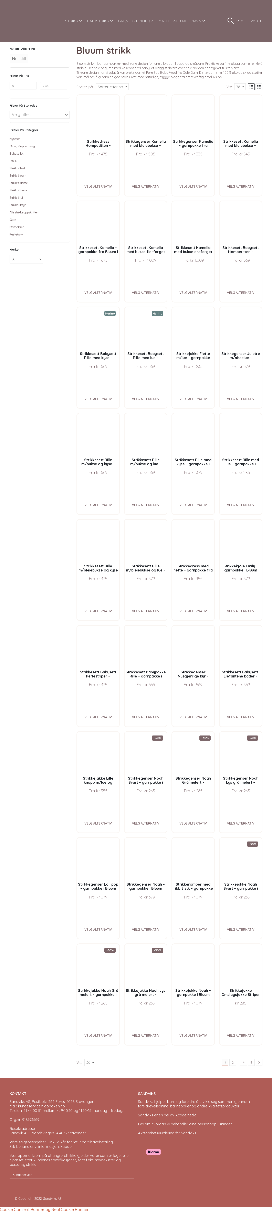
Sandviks (145, 1101)
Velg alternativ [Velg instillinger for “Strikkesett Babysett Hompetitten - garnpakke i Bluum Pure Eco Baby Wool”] (240, 293)
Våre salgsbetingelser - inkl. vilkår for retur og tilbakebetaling (61, 1142)
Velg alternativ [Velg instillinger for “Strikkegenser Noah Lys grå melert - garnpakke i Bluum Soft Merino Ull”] (240, 823)
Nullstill (19, 58)
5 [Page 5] (251, 1062)
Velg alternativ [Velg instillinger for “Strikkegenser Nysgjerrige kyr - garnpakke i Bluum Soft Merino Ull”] (193, 717)
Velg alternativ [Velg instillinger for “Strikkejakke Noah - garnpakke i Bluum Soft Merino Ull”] (193, 1035)
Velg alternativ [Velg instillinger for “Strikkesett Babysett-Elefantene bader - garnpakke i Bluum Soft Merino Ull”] (240, 717)
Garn (13, 220)
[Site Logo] (25, 21)
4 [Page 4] (243, 1062)
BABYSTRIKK (98, 21)
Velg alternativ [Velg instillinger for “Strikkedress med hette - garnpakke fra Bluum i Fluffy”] (193, 611)
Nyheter (15, 139)
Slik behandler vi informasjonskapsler (41, 1146)
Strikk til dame (19, 183)
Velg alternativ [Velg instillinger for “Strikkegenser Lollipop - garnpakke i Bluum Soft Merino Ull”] (98, 929)
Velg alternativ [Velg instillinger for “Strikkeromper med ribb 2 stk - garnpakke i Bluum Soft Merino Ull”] (193, 929)
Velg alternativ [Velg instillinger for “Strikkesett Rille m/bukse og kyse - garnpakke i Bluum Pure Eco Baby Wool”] (98, 505)
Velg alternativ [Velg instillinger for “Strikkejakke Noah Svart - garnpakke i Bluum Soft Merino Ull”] (240, 929)
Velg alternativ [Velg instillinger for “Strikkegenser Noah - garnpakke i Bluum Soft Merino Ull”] (145, 929)
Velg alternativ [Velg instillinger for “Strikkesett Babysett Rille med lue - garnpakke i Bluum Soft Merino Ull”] (145, 399)
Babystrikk (16, 153)
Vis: (229, 87)
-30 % (13, 161)
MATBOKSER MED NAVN (179, 21)
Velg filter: (21, 114)
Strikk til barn (18, 175)
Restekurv (16, 234)
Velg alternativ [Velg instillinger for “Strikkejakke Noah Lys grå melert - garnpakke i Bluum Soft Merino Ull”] (145, 1035)
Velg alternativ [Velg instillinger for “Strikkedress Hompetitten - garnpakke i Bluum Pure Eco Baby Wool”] (98, 186)
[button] (230, 21)
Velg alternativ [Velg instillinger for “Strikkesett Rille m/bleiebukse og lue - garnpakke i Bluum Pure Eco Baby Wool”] (145, 611)
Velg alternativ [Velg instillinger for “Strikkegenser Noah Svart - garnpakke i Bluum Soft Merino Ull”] (145, 823)
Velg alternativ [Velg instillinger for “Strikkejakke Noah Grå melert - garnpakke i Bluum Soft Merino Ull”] (98, 1035)
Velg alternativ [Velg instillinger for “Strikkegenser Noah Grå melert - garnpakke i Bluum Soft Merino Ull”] (193, 823)
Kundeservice (22, 1175)
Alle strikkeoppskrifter (24, 212)
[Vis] (240, 86)
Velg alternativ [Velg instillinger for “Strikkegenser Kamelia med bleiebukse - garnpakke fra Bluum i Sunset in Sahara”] (145, 186)
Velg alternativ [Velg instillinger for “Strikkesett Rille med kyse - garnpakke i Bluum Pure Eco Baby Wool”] (193, 505)
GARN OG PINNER (134, 21)
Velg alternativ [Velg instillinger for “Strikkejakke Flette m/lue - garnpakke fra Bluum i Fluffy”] (193, 399)
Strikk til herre (18, 190)
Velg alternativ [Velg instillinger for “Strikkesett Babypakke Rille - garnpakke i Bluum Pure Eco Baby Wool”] (145, 717)
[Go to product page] (98, 116)
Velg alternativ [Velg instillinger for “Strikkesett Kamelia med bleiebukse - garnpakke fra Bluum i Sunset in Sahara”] (240, 186)
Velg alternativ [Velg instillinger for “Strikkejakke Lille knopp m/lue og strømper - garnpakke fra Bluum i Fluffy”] (98, 823)
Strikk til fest (17, 168)
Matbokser (17, 227)
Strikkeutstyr (18, 205)
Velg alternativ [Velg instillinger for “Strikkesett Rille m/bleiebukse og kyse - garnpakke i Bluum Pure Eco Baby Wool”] (98, 611)
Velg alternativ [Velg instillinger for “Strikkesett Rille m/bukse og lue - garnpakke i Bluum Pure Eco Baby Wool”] (145, 505)
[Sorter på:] (112, 86)
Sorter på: (85, 87)
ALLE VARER (251, 20)
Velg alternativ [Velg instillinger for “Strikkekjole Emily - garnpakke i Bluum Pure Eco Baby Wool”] (240, 611)
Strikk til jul (16, 198)
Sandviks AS (52, 1198)
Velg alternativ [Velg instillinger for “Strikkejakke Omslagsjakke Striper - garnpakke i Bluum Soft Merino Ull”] (240, 1035)
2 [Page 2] (233, 1062)
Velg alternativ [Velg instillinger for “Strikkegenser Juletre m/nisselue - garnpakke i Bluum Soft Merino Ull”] (240, 399)
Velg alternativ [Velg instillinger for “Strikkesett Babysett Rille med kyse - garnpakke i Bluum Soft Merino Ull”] (98, 399)
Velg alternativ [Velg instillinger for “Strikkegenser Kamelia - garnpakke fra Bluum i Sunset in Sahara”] (193, 186)
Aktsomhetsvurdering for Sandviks (167, 1133)
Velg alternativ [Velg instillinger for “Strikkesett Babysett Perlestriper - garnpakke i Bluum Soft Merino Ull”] (98, 717)
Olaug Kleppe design (23, 146)
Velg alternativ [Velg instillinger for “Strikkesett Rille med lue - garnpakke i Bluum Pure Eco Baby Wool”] (240, 505)
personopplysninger (214, 1124)
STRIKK (71, 21)
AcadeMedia (186, 1115)
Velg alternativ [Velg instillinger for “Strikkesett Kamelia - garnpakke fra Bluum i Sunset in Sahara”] (98, 293)
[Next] (259, 1062)
